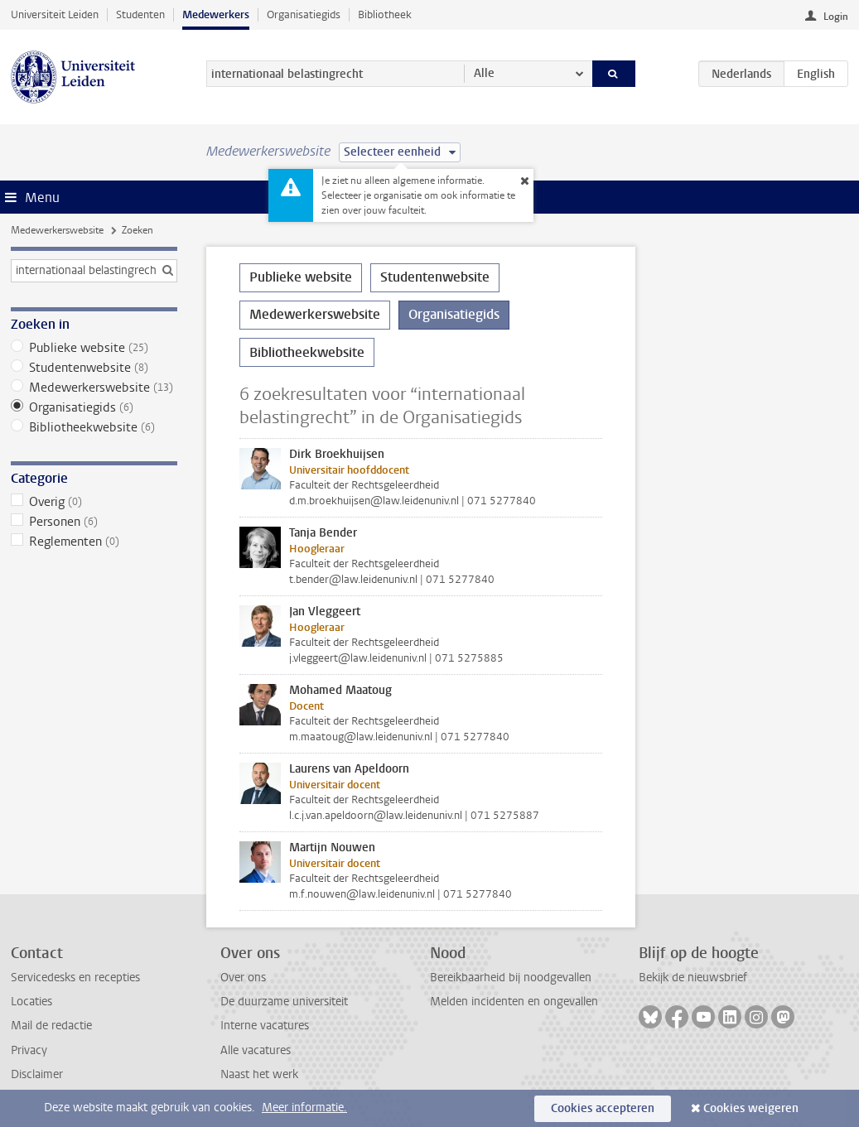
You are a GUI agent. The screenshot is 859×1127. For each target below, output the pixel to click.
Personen (94, 522)
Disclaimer (37, 1074)
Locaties (31, 1001)
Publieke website (94, 348)
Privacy (29, 1050)
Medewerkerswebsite (57, 230)
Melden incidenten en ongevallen (514, 1001)
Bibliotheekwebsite (94, 427)
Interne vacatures (264, 1025)
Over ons (243, 977)
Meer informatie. (304, 1107)
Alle (484, 73)
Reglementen (94, 541)
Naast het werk (259, 1074)
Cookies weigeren (751, 1108)
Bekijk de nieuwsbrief (693, 977)
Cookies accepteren (602, 1108)
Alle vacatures (255, 1050)
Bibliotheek (385, 14)
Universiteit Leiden (55, 14)
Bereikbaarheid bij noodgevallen (510, 977)
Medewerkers (215, 14)
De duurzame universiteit (284, 1001)
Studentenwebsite (94, 368)
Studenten (140, 14)
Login (835, 16)
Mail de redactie (51, 1025)
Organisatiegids (303, 14)
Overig (94, 502)
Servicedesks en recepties (75, 977)
